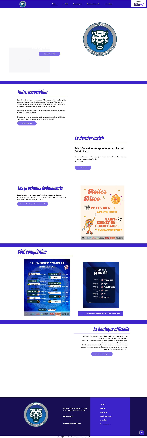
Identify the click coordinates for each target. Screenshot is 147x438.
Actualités (108, 4)
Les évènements (93, 4)
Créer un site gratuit (84, 437)
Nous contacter (82, 8)
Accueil (54, 4)
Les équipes (77, 4)
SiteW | (68, 437)
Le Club (65, 4)
